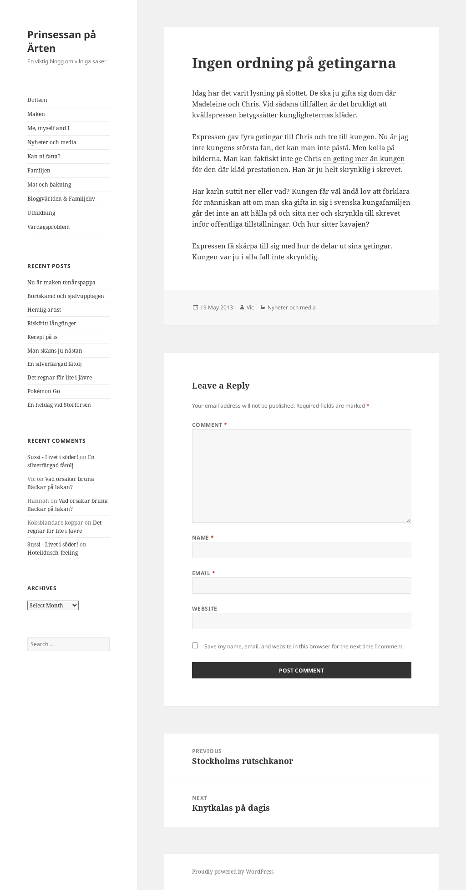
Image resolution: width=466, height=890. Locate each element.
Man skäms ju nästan (54, 350)
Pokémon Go (43, 391)
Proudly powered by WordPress (233, 871)
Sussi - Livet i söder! (52, 457)
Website (205, 608)
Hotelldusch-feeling (52, 552)
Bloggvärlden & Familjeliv (61, 198)
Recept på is (42, 337)
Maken (36, 114)
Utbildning (41, 213)
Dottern (37, 100)
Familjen (39, 170)
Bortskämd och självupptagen (65, 296)
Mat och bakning (49, 184)
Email (203, 573)
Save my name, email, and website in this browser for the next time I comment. (304, 646)
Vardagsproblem (48, 227)
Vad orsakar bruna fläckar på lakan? (60, 483)
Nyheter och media (51, 142)
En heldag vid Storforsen (59, 405)
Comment (210, 425)
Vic (250, 307)
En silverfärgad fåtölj (54, 364)
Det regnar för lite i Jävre (59, 377)
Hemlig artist (44, 310)
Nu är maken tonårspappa (61, 282)
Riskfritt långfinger (51, 323)
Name (203, 537)
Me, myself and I (48, 128)
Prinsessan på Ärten (61, 41)
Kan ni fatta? (44, 156)
